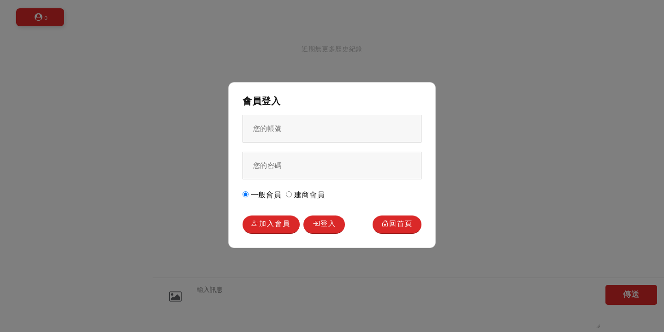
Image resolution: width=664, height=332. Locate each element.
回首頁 (397, 224)
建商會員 (305, 195)
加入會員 (270, 224)
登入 (324, 224)
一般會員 (262, 195)
